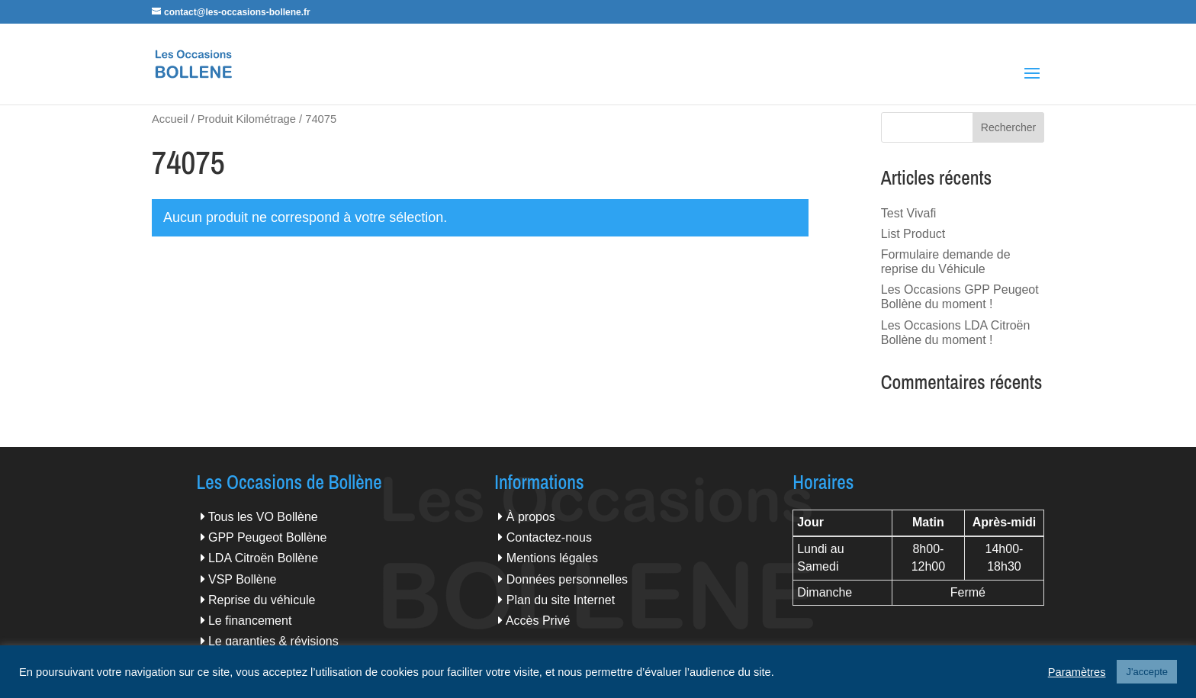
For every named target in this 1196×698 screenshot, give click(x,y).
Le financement (249, 620)
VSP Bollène (242, 579)
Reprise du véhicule (262, 599)
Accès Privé (538, 620)
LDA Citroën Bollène (263, 558)
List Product (913, 233)
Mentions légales (552, 558)
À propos (530, 516)
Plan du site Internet (560, 599)
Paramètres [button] (1077, 672)
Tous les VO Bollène (263, 516)
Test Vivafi (909, 213)
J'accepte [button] (1147, 671)
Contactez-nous (549, 537)
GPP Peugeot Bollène (267, 537)
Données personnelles (567, 579)
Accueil (170, 119)
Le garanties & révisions (273, 641)
